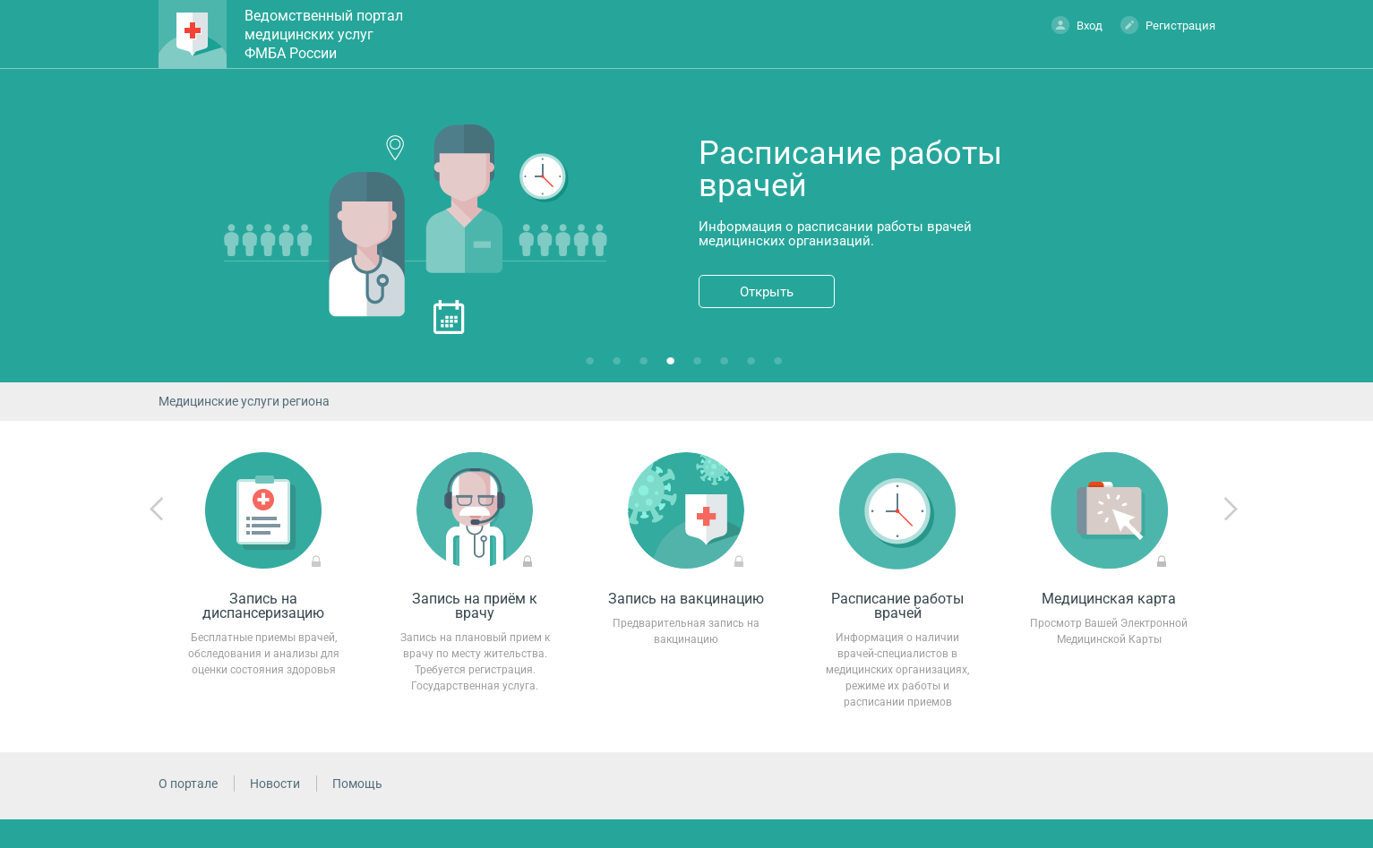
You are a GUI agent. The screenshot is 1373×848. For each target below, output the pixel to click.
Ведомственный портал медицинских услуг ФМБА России (324, 34)
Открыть (767, 292)
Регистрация (1167, 24)
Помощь (357, 783)
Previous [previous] (157, 509)
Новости (275, 783)
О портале (188, 783)
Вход (1077, 24)
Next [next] (1230, 509)
